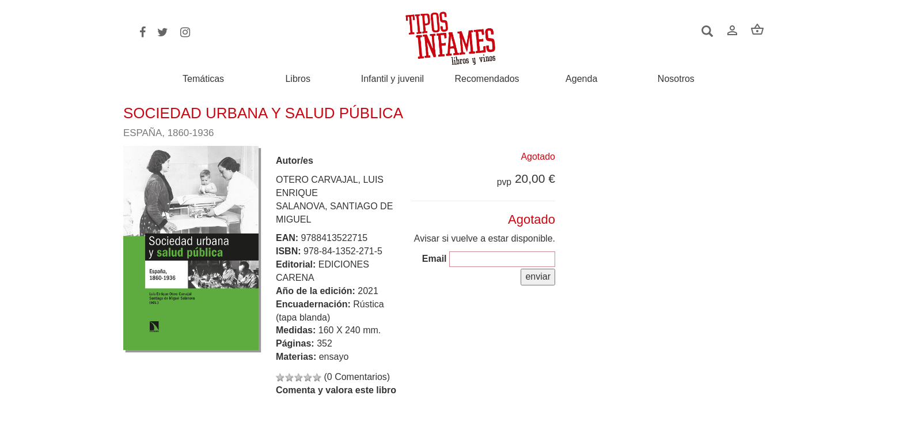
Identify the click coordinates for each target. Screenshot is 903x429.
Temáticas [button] (203, 79)
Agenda (581, 79)
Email (434, 259)
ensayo (334, 357)
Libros (297, 79)
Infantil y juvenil (392, 79)
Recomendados (487, 79)
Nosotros (676, 79)
